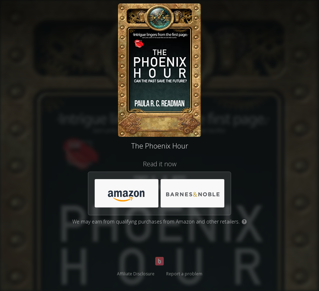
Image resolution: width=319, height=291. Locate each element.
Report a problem (184, 274)
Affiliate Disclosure (136, 274)
